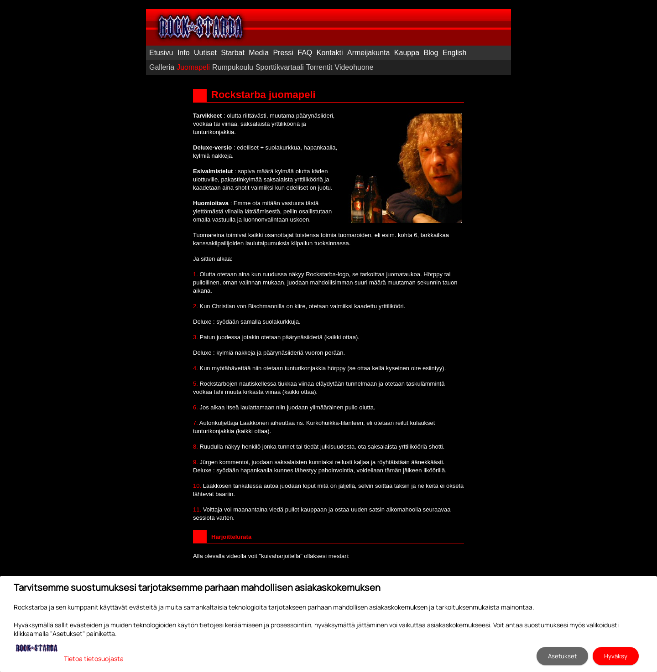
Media (259, 53)
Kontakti (330, 53)
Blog (430, 53)
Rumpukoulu (232, 67)
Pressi (283, 53)
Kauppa (406, 53)
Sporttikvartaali (280, 67)
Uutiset (205, 53)
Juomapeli (193, 67)
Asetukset (562, 656)
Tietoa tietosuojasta (94, 658)
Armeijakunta (368, 53)
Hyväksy (615, 656)
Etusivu (161, 53)
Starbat (233, 53)
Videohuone (354, 67)
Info (183, 53)
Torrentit (319, 67)
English (454, 53)
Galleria (161, 67)
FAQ (304, 53)
